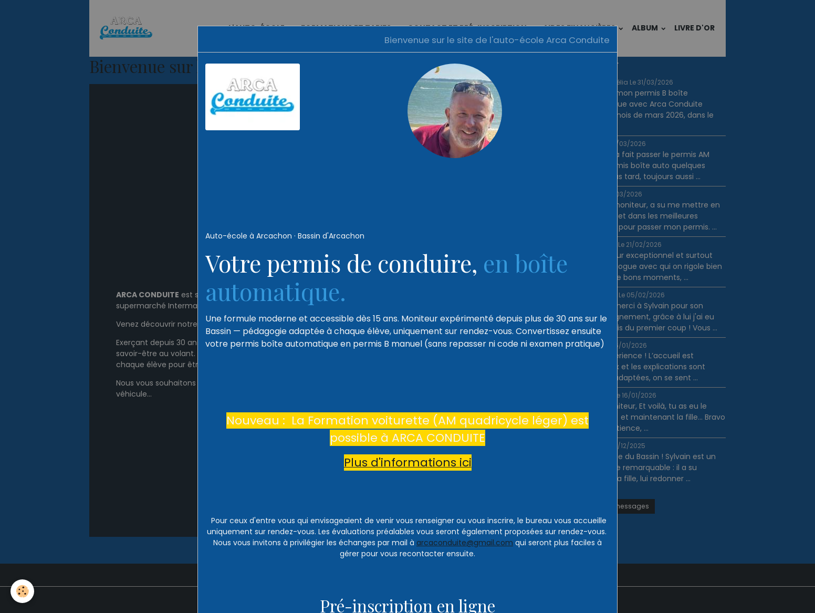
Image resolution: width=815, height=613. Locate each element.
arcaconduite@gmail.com (464, 542)
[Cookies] (22, 591)
